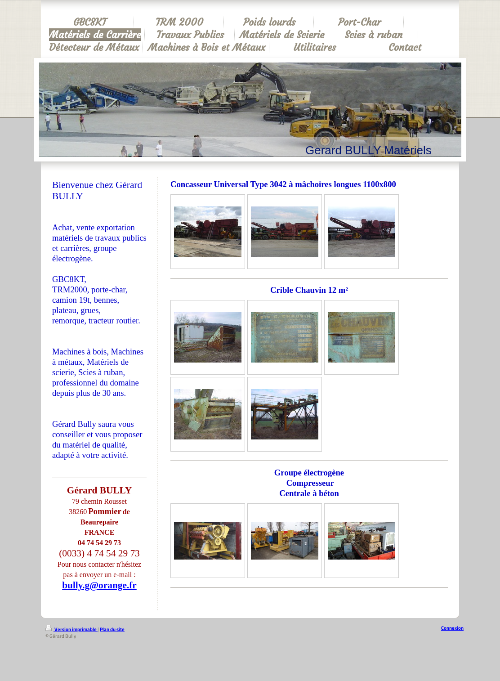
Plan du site (112, 629)
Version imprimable (71, 629)
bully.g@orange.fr (99, 585)
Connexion (452, 628)
